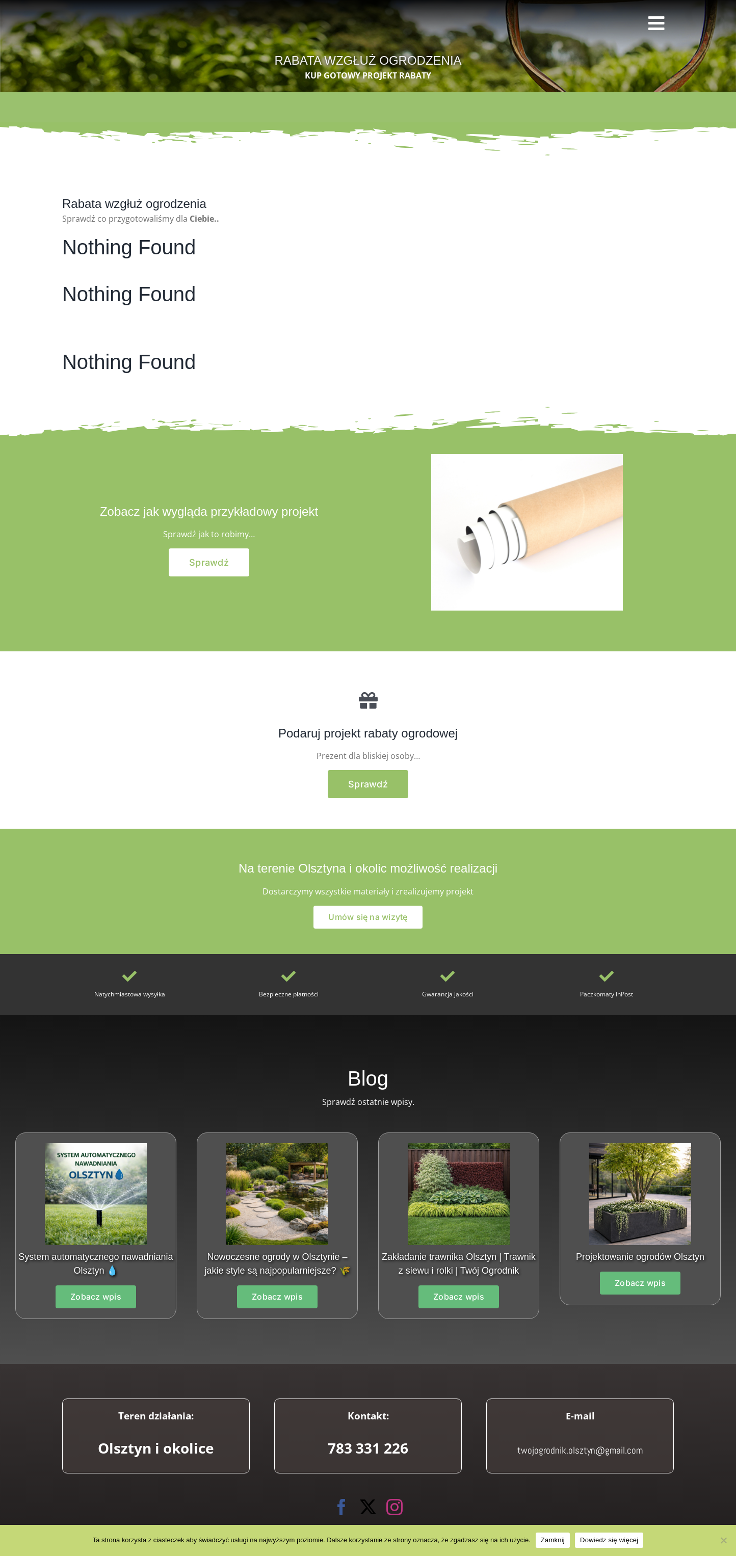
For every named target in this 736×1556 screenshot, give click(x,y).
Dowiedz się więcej (609, 1540)
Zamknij (553, 1540)
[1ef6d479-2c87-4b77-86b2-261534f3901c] (640, 1147)
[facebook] (341, 1507)
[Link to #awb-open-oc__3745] (657, 23)
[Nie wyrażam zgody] (723, 1540)
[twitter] (368, 1507)
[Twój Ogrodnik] (82, 15)
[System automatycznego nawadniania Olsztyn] (96, 1147)
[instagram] (394, 1507)
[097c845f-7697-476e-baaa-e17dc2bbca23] (459, 1147)
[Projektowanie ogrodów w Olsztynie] (277, 1147)
